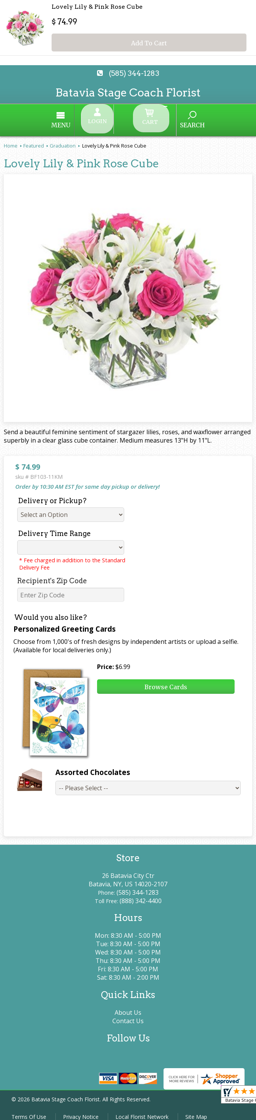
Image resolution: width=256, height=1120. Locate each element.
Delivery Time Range (54, 527)
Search (169, 121)
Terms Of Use (28, 1110)
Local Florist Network (142, 1110)
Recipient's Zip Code (52, 574)
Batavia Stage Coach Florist (128, 92)
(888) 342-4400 (141, 894)
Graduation (63, 139)
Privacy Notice (81, 1110)
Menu (84, 122)
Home (11, 139)
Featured (33, 139)
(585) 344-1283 (134, 73)
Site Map (196, 1110)
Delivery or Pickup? (52, 494)
